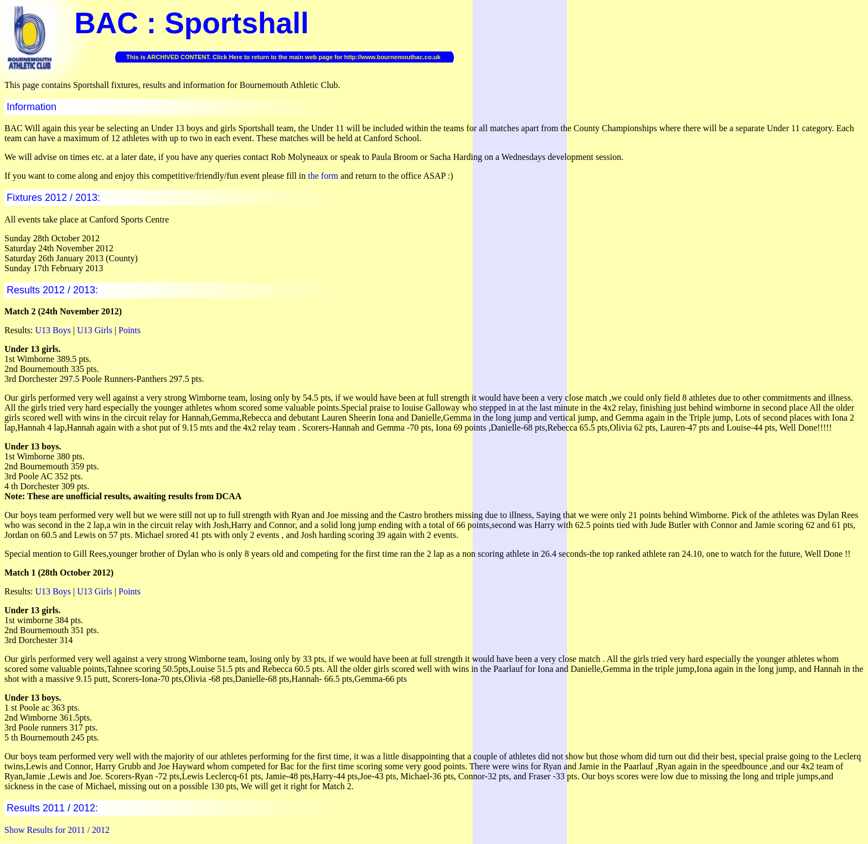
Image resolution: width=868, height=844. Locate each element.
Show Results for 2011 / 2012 (57, 830)
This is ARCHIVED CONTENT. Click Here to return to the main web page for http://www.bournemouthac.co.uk (283, 57)
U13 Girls (94, 330)
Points (129, 330)
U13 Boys (53, 330)
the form (323, 175)
